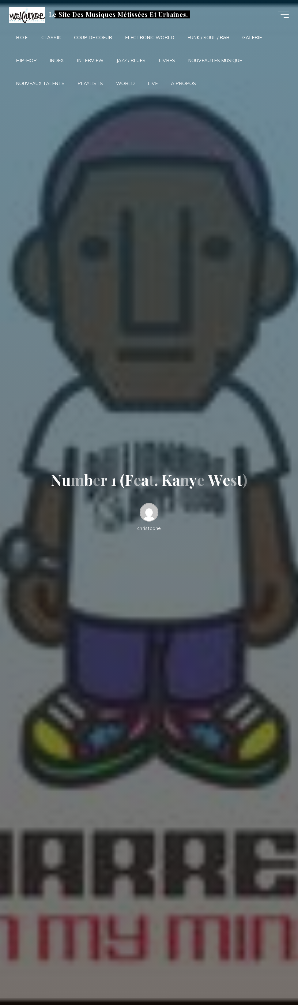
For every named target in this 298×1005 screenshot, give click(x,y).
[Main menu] (283, 15)
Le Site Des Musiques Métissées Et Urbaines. (118, 14)
